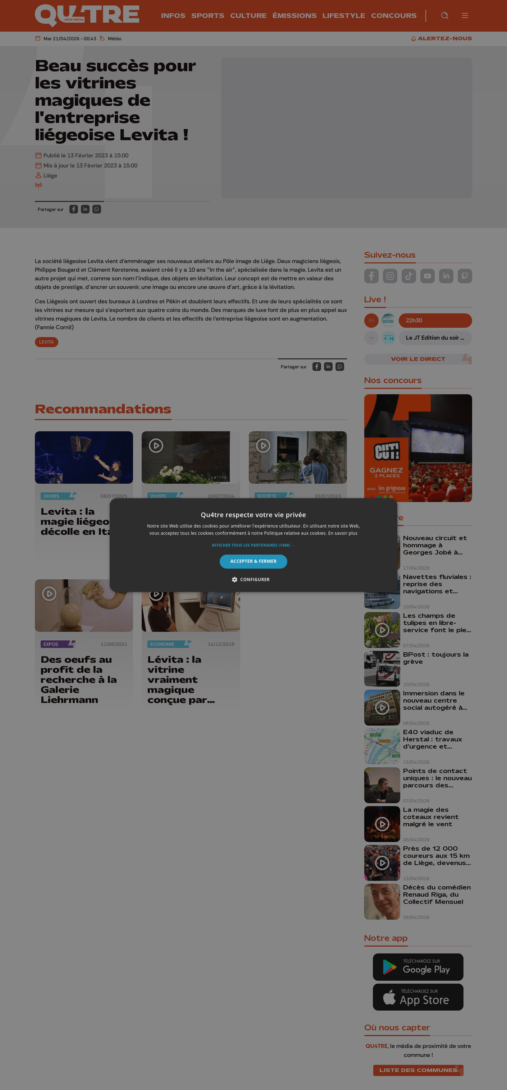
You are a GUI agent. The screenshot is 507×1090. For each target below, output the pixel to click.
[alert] (253, 545)
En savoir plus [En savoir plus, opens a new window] (342, 533)
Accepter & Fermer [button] (253, 561)
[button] (253, 545)
